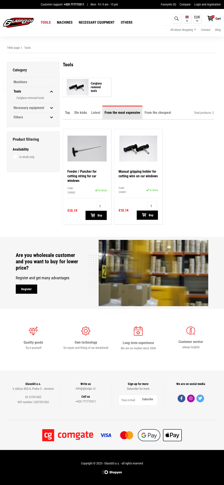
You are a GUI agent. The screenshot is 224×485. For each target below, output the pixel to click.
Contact (205, 30)
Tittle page (13, 47)
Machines (65, 22)
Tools (46, 22)
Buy (96, 215)
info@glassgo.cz (86, 388)
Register (26, 289)
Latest (95, 113)
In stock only (26, 157)
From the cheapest (158, 113)
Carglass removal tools (30, 98)
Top (67, 113)
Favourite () (168, 4)
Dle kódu (80, 113)
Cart (218, 18)
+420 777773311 (85, 401)
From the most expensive (122, 113)
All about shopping (181, 30)
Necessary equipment (97, 22)
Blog (218, 30)
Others (127, 22)
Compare (185, 4)
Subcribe (147, 399)
